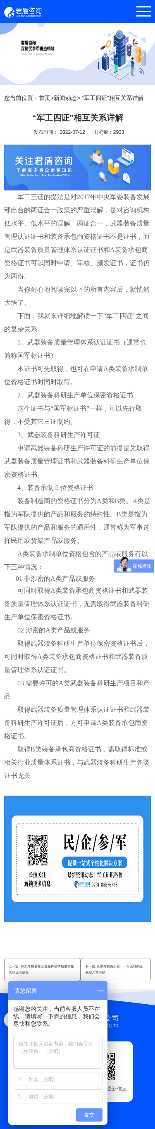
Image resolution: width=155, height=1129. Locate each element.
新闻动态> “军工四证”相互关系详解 (98, 98)
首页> (46, 98)
